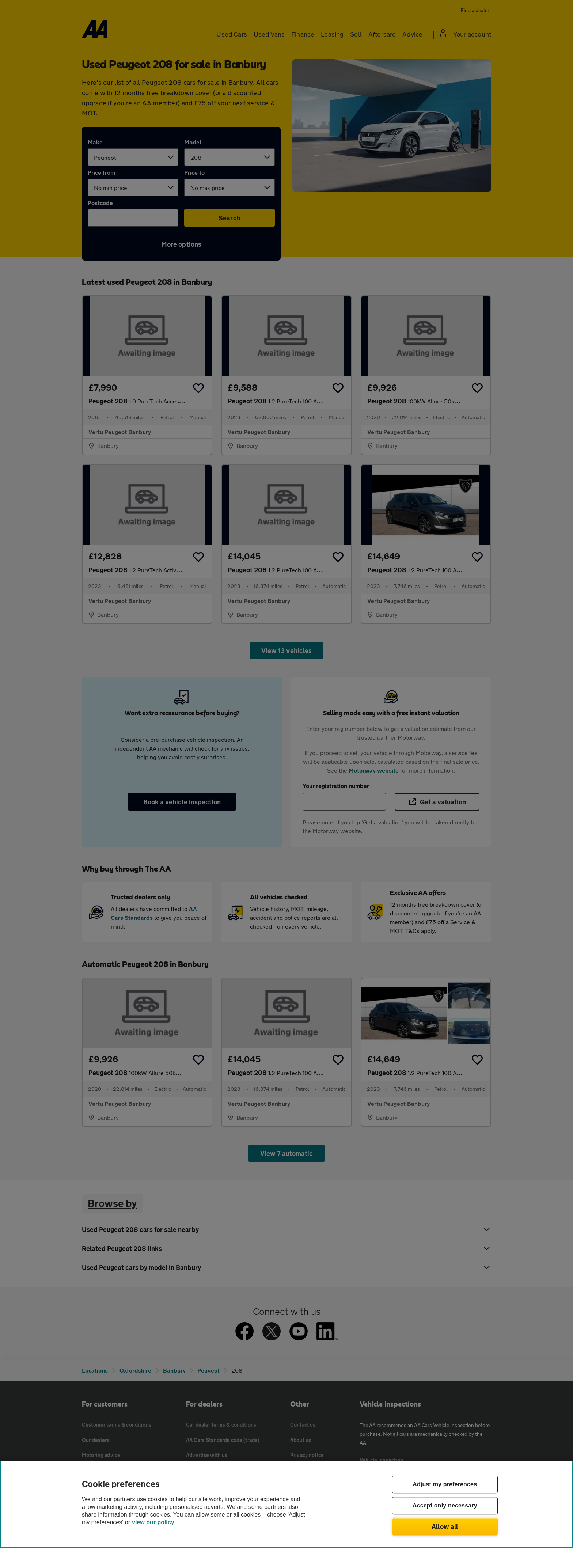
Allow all (445, 1526)
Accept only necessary (445, 1506)
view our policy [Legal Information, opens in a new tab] (153, 1522)
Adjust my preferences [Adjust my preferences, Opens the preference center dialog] (445, 1484)
